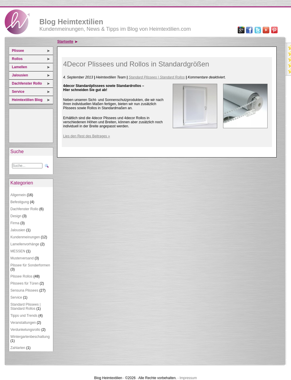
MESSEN (18, 251)
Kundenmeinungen (25, 237)
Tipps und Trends (24, 316)
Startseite (65, 42)
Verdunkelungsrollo (25, 330)
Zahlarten (18, 348)
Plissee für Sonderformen (30, 265)
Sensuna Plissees (24, 290)
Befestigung (20, 202)
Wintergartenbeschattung (30, 337)
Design (16, 216)
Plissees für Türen (25, 283)
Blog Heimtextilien (71, 22)
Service (18, 92)
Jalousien (20, 75)
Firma (15, 223)
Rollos (17, 59)
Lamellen (19, 67)
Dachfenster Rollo (27, 83)
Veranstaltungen (23, 323)
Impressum (188, 378)
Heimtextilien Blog (27, 100)
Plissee (18, 51)
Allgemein (18, 195)
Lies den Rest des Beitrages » (86, 136)
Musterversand (22, 258)
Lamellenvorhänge (25, 244)
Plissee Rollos (21, 276)
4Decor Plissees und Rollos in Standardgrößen (136, 64)
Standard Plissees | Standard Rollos (26, 306)
